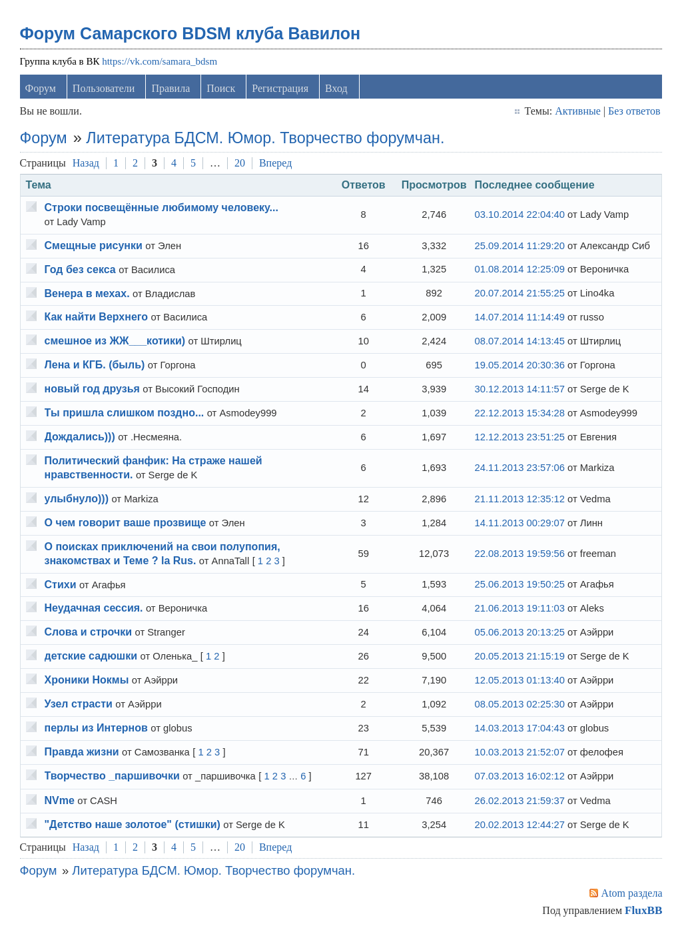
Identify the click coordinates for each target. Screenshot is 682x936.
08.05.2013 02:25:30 (519, 705)
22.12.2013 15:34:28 (519, 413)
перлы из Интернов (96, 729)
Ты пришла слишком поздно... (124, 414)
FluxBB (642, 911)
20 (240, 163)
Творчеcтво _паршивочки (112, 776)
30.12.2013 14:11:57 (519, 390)
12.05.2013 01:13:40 (519, 681)
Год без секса (80, 270)
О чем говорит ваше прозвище (125, 523)
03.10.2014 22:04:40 (519, 216)
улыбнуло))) (77, 499)
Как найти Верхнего (97, 318)
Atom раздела (631, 893)
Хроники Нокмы (87, 681)
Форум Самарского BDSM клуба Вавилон (190, 34)
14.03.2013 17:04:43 (519, 728)
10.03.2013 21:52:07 (519, 752)
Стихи (61, 585)
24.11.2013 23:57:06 (519, 469)
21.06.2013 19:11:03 (519, 609)
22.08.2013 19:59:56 (519, 554)
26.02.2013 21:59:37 (519, 801)
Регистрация (280, 89)
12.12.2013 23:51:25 (519, 437)
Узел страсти (79, 705)
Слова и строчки (89, 633)
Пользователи (104, 89)
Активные (577, 111)
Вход (337, 89)
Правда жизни (82, 752)
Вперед (276, 163)
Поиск (221, 89)
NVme (60, 801)
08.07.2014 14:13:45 (519, 342)
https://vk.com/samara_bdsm (160, 62)
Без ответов (633, 111)
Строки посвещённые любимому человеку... (161, 208)
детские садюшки (91, 657)
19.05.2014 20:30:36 (519, 366)
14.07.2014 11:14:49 (519, 318)
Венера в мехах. (87, 294)
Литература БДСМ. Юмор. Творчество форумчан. (266, 138)
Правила (171, 89)
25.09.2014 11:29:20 (519, 246)
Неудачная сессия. (94, 609)
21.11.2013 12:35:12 (519, 499)
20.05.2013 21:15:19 (519, 657)
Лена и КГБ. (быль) (95, 366)
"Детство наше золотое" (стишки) (132, 825)
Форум (40, 89)
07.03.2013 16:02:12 (519, 777)
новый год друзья (92, 390)
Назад (86, 163)
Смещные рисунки (94, 246)
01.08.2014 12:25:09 (519, 270)
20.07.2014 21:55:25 (519, 294)
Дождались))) (80, 438)
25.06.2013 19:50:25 (519, 585)
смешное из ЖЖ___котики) (115, 342)
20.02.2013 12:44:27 (519, 825)
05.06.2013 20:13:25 (519, 633)
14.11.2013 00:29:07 (519, 523)
